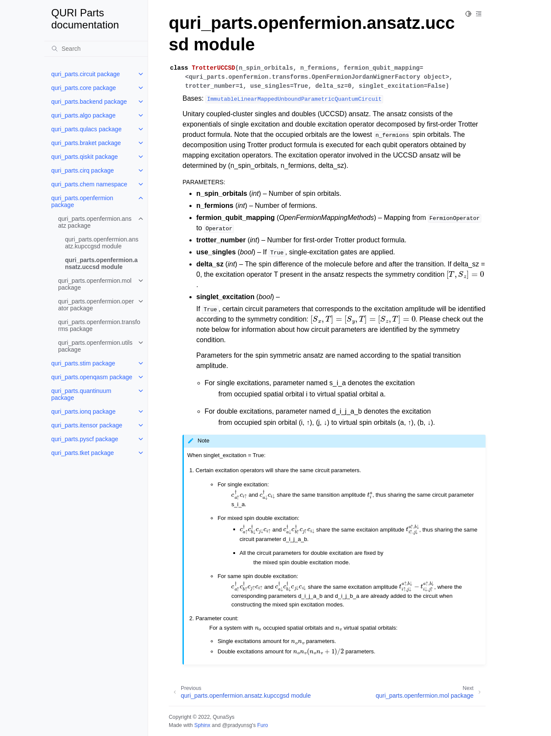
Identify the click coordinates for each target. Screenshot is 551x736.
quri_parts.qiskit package (84, 156)
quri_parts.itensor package (86, 425)
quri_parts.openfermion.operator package (96, 305)
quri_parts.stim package (83, 363)
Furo (262, 725)
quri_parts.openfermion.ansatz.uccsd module (101, 263)
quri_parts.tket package (82, 452)
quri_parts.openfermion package (82, 201)
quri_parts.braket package (86, 142)
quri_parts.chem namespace (89, 184)
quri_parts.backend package (89, 101)
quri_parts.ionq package (83, 411)
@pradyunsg (237, 725)
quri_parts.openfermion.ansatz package (94, 222)
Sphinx (202, 725)
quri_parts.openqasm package (91, 377)
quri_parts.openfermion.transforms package (99, 325)
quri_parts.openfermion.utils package (95, 346)
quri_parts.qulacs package (86, 129)
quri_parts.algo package (83, 115)
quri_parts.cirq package (82, 170)
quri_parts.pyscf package (84, 439)
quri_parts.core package (83, 87)
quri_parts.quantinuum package (81, 394)
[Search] (96, 48)
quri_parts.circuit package (85, 74)
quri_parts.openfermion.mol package (94, 284)
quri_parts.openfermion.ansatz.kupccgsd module (101, 243)
